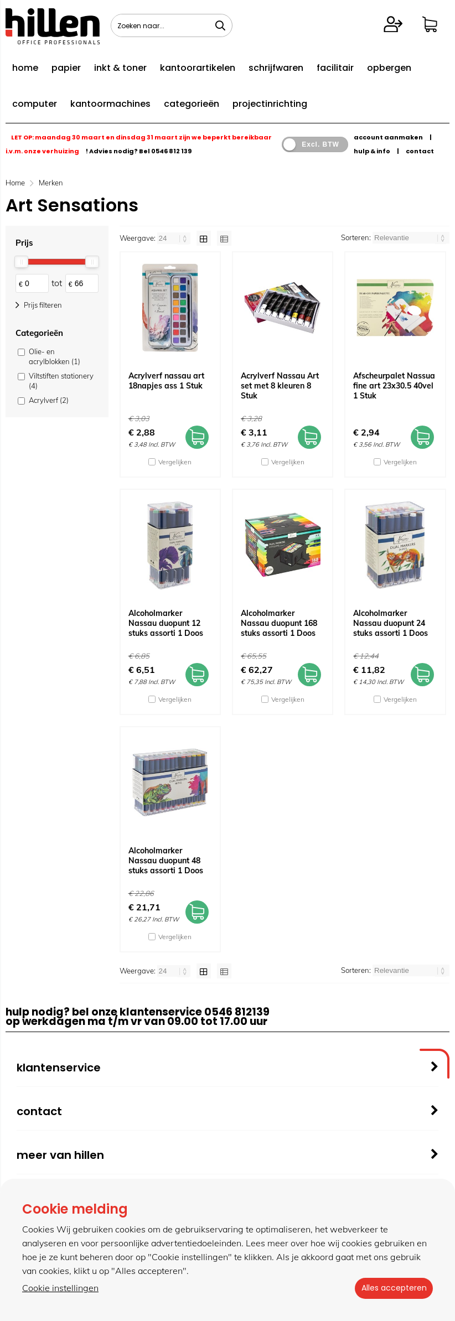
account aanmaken (388, 137)
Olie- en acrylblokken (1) (54, 356)
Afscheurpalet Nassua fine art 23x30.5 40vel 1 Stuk (394, 386)
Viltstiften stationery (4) (61, 380)
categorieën (191, 103)
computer (34, 103)
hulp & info (372, 151)
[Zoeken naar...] (220, 25)
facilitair (335, 67)
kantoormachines (110, 103)
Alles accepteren (391, 1288)
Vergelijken (175, 462)
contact (420, 151)
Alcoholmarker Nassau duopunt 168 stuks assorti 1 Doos (279, 623)
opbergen (389, 67)
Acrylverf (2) (49, 400)
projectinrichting (269, 103)
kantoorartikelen (197, 67)
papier (66, 67)
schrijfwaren (276, 67)
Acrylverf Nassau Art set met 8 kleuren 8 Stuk (280, 386)
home (25, 67)
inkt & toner (120, 67)
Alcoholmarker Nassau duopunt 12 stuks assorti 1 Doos (165, 623)
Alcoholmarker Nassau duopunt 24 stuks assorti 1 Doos (390, 623)
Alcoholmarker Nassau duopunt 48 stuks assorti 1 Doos (165, 861)
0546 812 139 (171, 151)
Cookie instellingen (60, 1288)
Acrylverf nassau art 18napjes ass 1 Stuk (166, 381)
